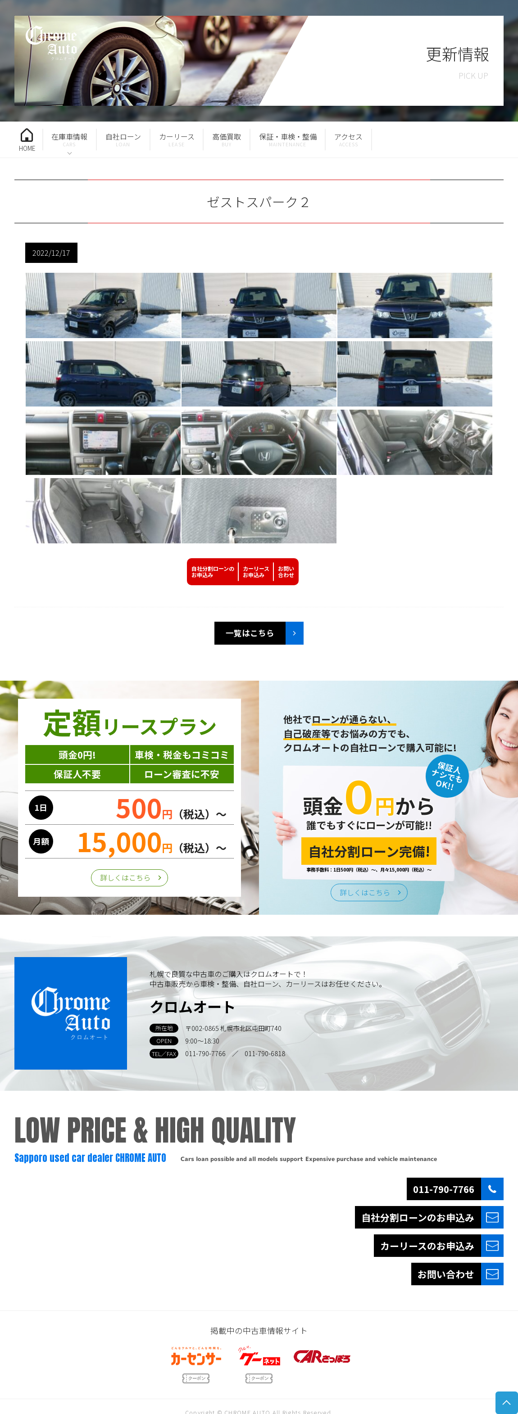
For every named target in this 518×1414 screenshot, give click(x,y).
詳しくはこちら (125, 877)
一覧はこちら (250, 632)
